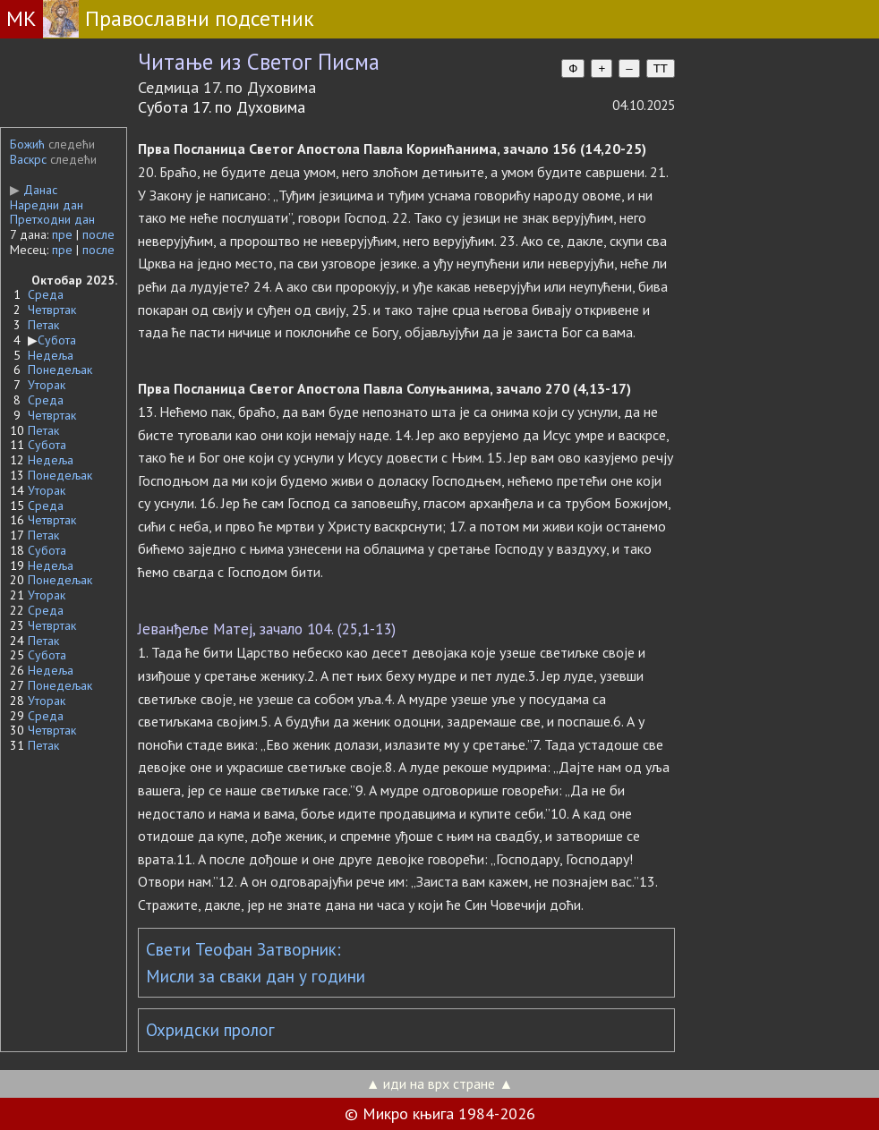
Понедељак (60, 369)
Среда (46, 294)
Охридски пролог (210, 1030)
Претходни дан (52, 219)
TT (660, 68)
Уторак (46, 385)
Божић (27, 144)
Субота (57, 340)
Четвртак (52, 310)
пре (62, 234)
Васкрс (28, 159)
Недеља (50, 355)
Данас (33, 190)
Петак (43, 325)
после (98, 234)
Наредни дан (46, 205)
